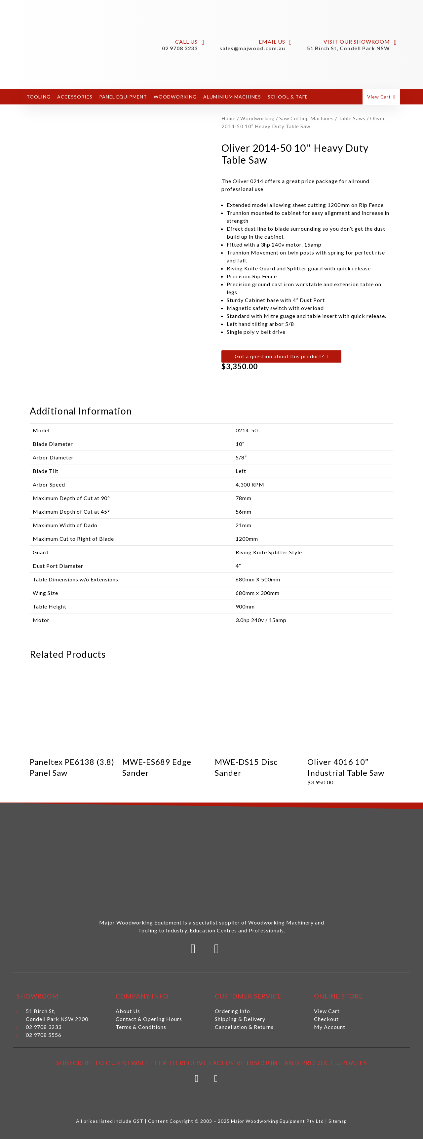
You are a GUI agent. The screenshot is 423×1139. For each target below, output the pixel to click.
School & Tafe (288, 96)
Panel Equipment (123, 96)
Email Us (272, 41)
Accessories (75, 96)
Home (228, 118)
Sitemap (337, 1118)
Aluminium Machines (232, 96)
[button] (382, 97)
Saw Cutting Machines (306, 118)
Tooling (38, 96)
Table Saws (351, 118)
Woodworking (175, 96)
